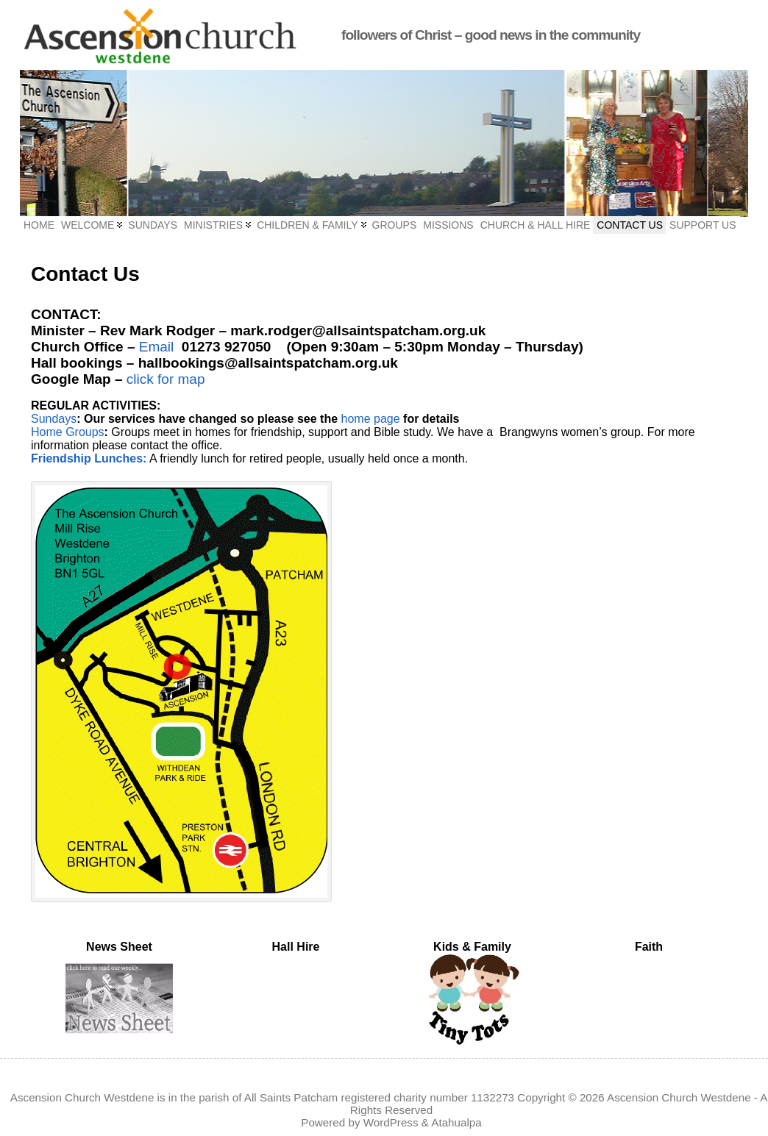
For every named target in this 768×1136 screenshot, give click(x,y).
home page (370, 418)
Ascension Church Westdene (679, 1097)
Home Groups (67, 432)
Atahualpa (456, 1122)
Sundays (54, 418)
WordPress (391, 1122)
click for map (166, 379)
